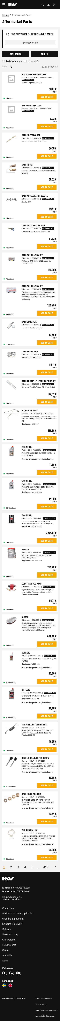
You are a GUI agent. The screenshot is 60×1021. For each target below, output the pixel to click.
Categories (16, 54)
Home (5, 15)
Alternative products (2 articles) (38, 459)
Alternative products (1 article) (37, 667)
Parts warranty (10, 934)
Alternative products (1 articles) (38, 772)
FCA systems (9, 944)
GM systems (8, 939)
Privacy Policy (41, 1004)
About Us (7, 955)
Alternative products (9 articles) (38, 702)
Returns (6, 929)
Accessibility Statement (45, 1016)
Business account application (17, 913)
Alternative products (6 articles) (38, 808)
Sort (7, 66)
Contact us (8, 908)
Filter (44, 54)
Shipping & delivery (12, 923)
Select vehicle (30, 42)
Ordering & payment (13, 918)
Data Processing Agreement (47, 1010)
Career (5, 950)
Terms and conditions (44, 998)
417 (46, 867)
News (5, 960)
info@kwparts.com (20, 887)
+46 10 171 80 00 (20, 891)
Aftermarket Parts (21, 15)
